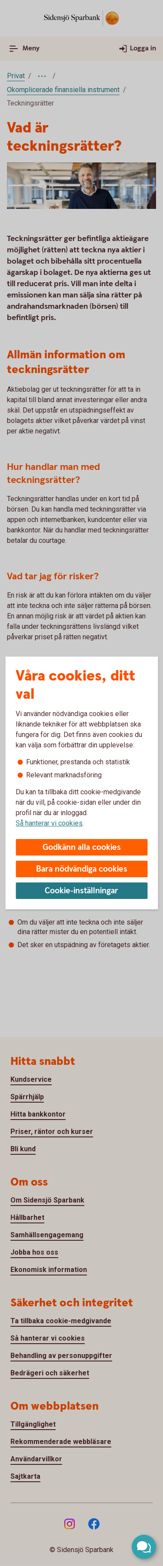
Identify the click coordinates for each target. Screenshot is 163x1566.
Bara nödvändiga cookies (81, 869)
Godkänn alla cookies (82, 847)
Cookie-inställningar (81, 890)
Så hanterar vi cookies (49, 823)
